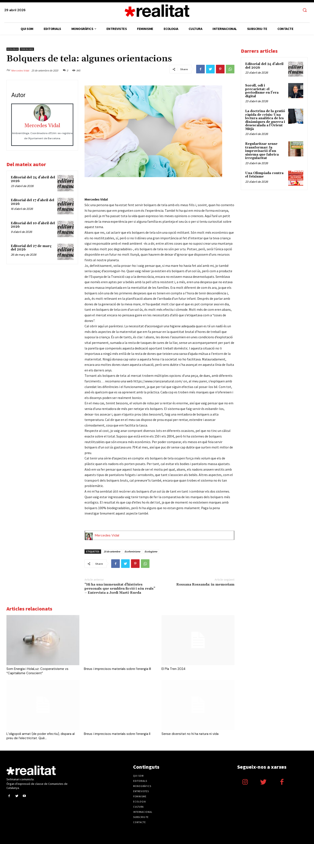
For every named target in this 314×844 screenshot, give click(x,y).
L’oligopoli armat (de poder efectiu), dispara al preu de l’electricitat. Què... (40, 736)
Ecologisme (151, 551)
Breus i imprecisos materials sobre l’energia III (117, 669)
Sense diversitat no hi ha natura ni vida (190, 734)
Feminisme (27, 49)
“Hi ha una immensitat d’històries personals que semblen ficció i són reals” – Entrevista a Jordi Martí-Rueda (120, 588)
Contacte (139, 822)
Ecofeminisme (132, 551)
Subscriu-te (141, 817)
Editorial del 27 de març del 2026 (31, 248)
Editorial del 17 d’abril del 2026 (32, 202)
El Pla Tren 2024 (173, 669)
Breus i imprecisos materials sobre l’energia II (117, 734)
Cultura (138, 806)
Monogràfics (142, 786)
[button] (304, 10)
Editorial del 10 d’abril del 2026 (33, 225)
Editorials (140, 780)
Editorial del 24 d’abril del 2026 (33, 179)
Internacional (142, 811)
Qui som (138, 775)
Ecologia (12, 49)
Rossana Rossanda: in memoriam (205, 584)
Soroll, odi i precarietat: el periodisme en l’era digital (262, 90)
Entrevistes (141, 791)
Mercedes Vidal (20, 70)
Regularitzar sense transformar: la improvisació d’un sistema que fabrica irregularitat (262, 151)
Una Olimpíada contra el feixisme (264, 175)
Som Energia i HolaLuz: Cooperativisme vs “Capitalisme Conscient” (37, 671)
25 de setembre (112, 551)
